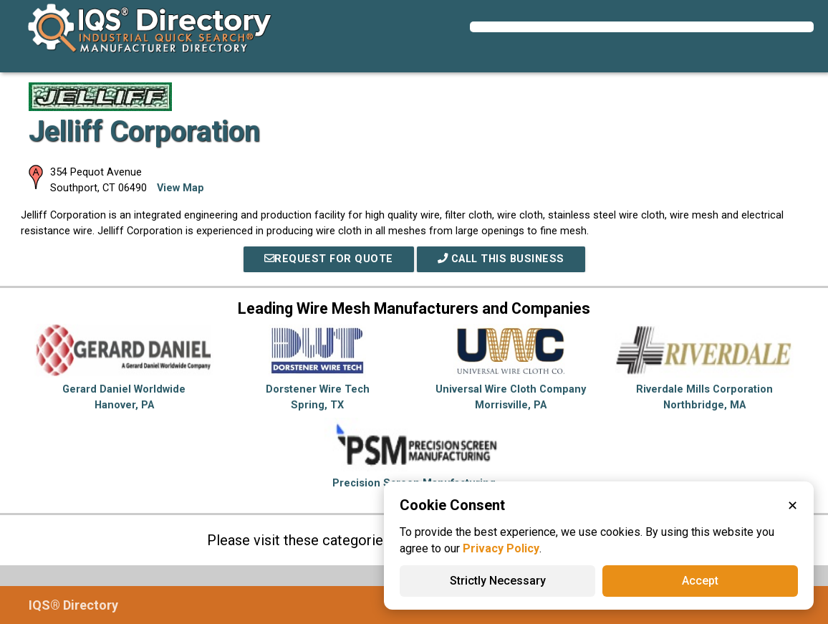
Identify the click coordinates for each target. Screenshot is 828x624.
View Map (180, 188)
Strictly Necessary (498, 580)
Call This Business (501, 259)
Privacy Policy (501, 548)
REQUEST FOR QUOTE (328, 259)
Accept (700, 580)
